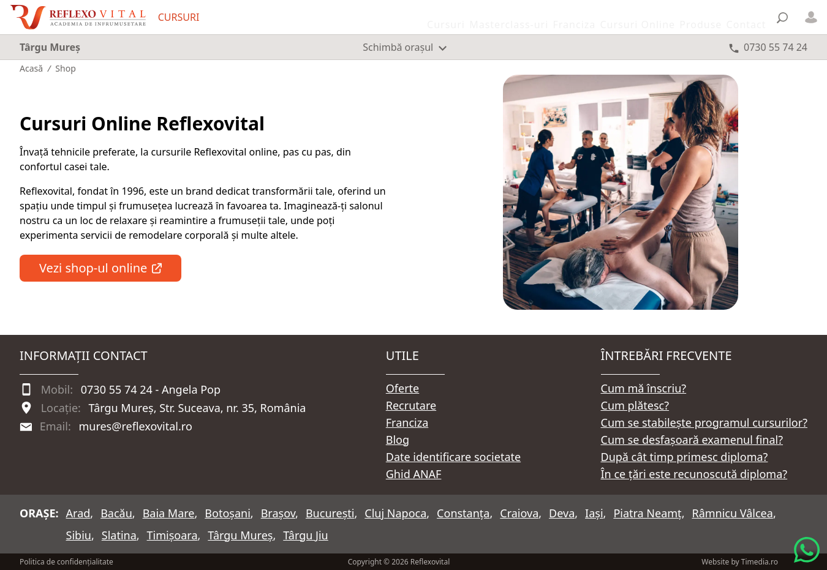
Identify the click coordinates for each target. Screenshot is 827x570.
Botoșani (227, 513)
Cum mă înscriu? (644, 388)
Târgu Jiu (305, 535)
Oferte (403, 388)
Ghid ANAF (414, 474)
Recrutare (411, 405)
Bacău (116, 513)
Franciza (407, 422)
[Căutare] (782, 17)
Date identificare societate (453, 456)
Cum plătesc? (635, 405)
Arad (78, 513)
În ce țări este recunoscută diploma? (694, 474)
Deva (562, 513)
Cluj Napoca (395, 513)
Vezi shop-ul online (100, 268)
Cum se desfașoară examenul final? (692, 439)
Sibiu (78, 535)
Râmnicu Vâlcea (732, 513)
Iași (594, 513)
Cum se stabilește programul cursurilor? (704, 422)
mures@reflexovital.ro (135, 426)
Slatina (119, 535)
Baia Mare (169, 513)
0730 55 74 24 (117, 389)
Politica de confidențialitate (66, 562)
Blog (397, 439)
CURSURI (179, 17)
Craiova (519, 513)
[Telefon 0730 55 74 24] (768, 47)
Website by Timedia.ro (739, 562)
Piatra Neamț (647, 513)
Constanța (463, 513)
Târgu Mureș (240, 535)
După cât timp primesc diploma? (684, 456)
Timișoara (172, 535)
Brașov (278, 513)
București (330, 513)
